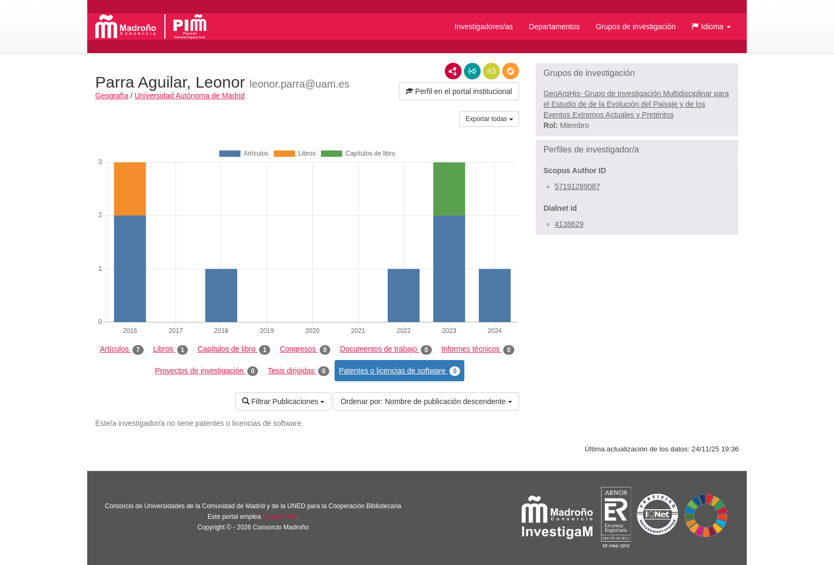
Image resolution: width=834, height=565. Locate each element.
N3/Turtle (491, 71)
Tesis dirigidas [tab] (298, 371)
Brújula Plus (280, 516)
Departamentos (554, 26)
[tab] (637, 73)
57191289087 (578, 186)
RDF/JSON (510, 71)
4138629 (569, 224)
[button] (711, 26)
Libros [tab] (170, 349)
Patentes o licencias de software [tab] (399, 371)
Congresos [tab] (305, 349)
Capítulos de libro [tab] (233, 349)
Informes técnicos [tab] (477, 349)
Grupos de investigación (635, 26)
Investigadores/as (484, 26)
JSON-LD (472, 71)
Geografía (111, 95)
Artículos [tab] (122, 349)
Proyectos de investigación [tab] (206, 371)
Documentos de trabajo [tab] (385, 349)
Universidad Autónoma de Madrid (190, 95)
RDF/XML (453, 71)
